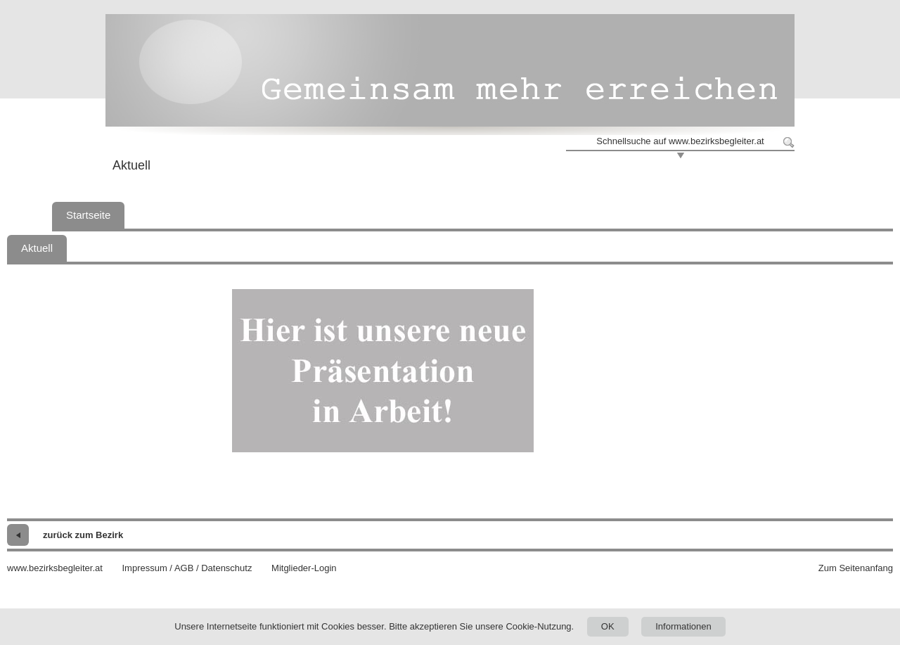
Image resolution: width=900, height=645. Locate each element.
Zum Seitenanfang (855, 568)
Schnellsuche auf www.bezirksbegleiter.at (680, 141)
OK (608, 626)
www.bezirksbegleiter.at (55, 568)
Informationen (683, 626)
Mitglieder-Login (304, 568)
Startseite (88, 215)
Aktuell (37, 248)
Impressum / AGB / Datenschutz (187, 568)
